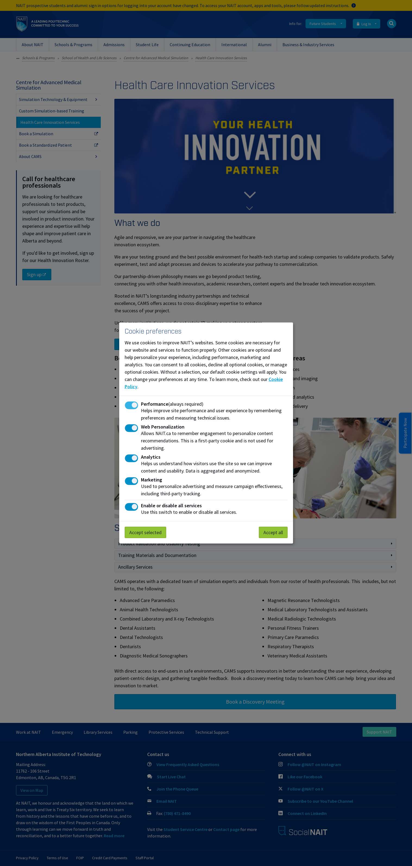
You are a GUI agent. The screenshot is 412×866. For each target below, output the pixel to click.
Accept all (273, 532)
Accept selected (145, 532)
